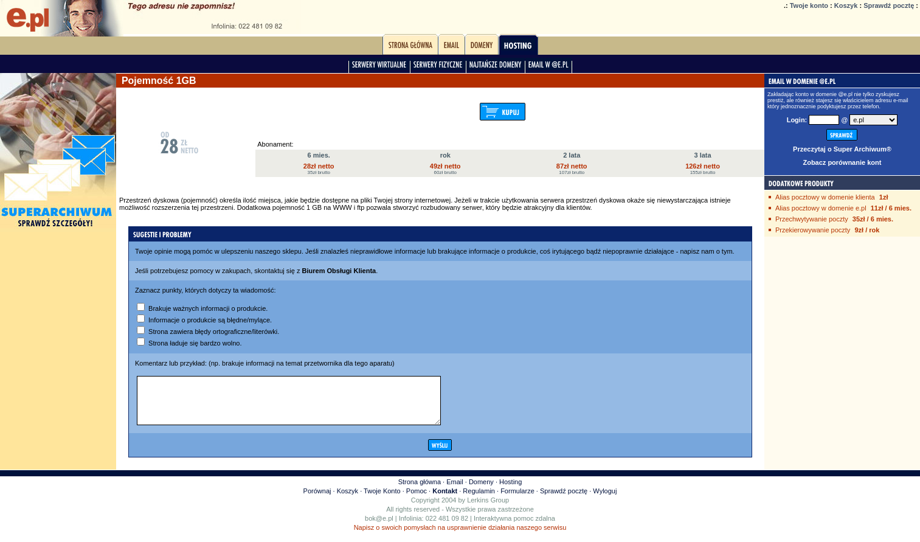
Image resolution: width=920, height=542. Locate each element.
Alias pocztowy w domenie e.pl (820, 208)
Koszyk (846, 5)
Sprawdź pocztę (888, 5)
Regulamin (479, 500)
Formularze (517, 500)
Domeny (481, 491)
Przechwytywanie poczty (811, 219)
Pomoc (416, 500)
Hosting (510, 491)
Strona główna (419, 491)
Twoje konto (809, 5)
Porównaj (317, 500)
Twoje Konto (382, 500)
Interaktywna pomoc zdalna (514, 527)
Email (454, 491)
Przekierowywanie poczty (813, 230)
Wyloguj (605, 500)
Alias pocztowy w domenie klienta (825, 197)
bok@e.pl (379, 527)
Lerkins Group (488, 509)
